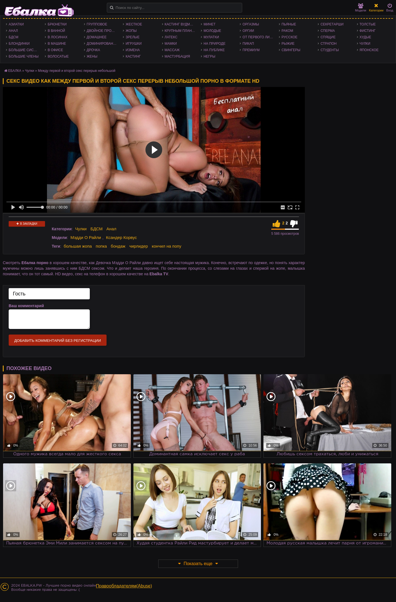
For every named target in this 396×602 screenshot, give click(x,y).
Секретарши (331, 24)
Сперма (327, 31)
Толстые (368, 24)
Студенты (329, 50)
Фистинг (368, 31)
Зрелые (133, 37)
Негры (209, 56)
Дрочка (93, 50)
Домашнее (97, 37)
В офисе (55, 50)
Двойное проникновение (103, 31)
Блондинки (19, 44)
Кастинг (133, 56)
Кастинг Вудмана (181, 24)
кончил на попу (166, 246)
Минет (210, 24)
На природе (214, 44)
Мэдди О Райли (85, 237)
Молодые (212, 31)
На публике (214, 50)
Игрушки (134, 44)
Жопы (131, 31)
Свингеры (291, 50)
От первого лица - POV (259, 37)
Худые (365, 37)
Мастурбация (177, 56)
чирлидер (138, 246)
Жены (92, 56)
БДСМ (13, 37)
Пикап (248, 44)
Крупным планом (181, 31)
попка (101, 246)
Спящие (328, 37)
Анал (13, 31)
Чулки (365, 44)
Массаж (172, 50)
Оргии (248, 31)
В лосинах (57, 37)
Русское (290, 37)
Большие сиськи (24, 50)
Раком (287, 31)
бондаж (118, 246)
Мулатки (211, 37)
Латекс (171, 37)
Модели (360, 7)
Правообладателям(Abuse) (124, 586)
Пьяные (289, 24)
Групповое (97, 24)
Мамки (171, 44)
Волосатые (58, 56)
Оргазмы (250, 24)
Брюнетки (57, 24)
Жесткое (134, 24)
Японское (369, 50)
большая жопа (78, 246)
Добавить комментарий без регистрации (57, 340)
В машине (57, 44)
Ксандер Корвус (121, 237)
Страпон (328, 44)
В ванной (56, 31)
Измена (133, 50)
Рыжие (288, 44)
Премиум (251, 50)
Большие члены (24, 56)
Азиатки (16, 24)
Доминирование (102, 44)
